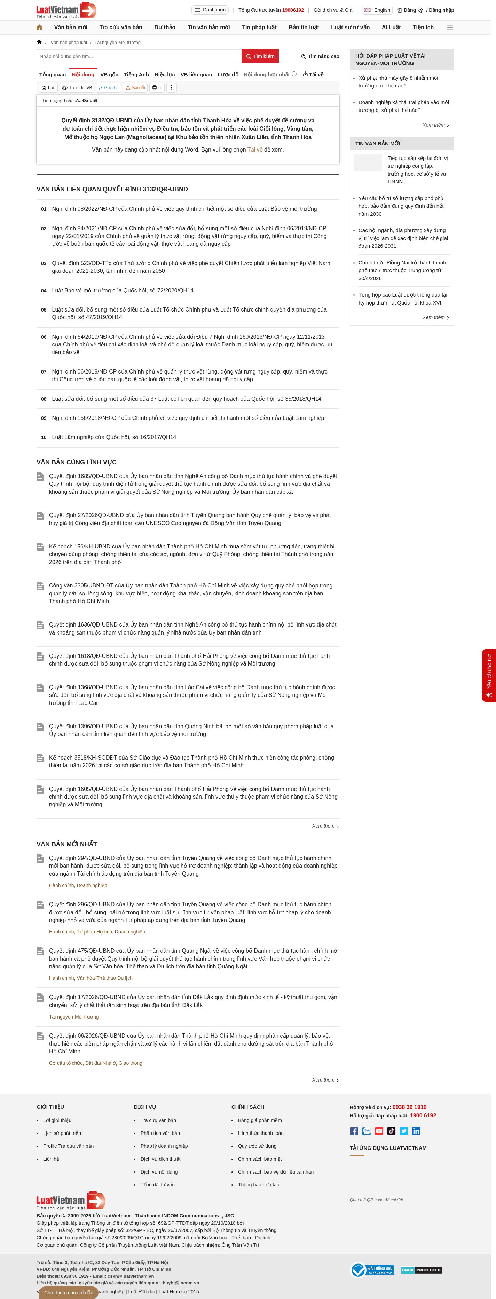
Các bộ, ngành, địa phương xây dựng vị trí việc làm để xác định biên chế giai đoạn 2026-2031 (403, 238)
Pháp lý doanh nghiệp (164, 1146)
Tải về (255, 150)
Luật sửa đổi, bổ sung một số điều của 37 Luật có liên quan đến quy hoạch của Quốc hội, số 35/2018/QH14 (187, 399)
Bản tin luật (304, 27)
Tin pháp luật (259, 27)
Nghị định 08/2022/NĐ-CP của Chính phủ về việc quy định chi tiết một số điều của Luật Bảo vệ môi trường (184, 209)
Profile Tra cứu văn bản (68, 1146)
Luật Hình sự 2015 (179, 1291)
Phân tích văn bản (160, 1133)
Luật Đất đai (141, 1291)
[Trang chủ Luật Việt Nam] (66, 10)
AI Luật (391, 27)
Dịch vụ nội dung (159, 1172)
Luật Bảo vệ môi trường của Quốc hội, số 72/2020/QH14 (123, 290)
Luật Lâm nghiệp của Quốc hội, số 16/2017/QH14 (114, 437)
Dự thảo (164, 27)
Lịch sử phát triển (62, 1133)
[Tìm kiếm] (260, 56)
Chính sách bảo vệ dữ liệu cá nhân (276, 1172)
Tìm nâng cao (320, 57)
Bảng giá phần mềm (260, 1120)
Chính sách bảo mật (260, 1159)
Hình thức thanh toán (261, 1133)
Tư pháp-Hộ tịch (94, 932)
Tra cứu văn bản (121, 27)
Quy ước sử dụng (257, 1146)
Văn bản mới (70, 27)
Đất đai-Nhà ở (100, 1063)
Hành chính (61, 885)
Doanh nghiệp (92, 885)
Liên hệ (51, 1159)
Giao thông (131, 1063)
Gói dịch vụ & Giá (333, 10)
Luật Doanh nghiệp (103, 1291)
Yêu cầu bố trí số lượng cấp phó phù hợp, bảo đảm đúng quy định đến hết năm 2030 (401, 206)
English (377, 10)
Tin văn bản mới (209, 27)
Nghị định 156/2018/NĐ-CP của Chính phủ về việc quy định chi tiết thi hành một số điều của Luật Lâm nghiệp (188, 418)
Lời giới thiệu (57, 1120)
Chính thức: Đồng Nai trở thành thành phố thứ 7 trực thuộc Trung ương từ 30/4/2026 (402, 270)
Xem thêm (325, 826)
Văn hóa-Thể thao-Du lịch (105, 978)
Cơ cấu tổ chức (65, 1063)
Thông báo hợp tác (258, 1184)
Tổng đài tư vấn (158, 1184)
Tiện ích (423, 27)
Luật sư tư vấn (350, 27)
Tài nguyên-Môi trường (74, 1017)
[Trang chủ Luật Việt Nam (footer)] (71, 1208)
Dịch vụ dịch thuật (161, 1159)
